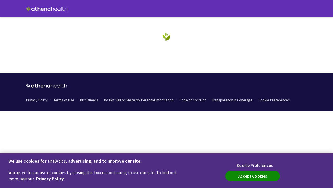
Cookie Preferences (274, 100)
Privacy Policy (50, 179)
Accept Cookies (252, 176)
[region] (166, 170)
